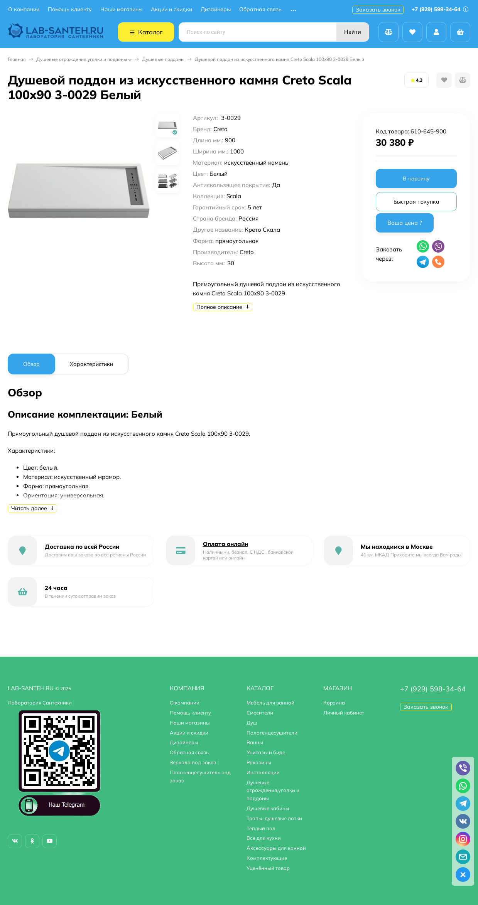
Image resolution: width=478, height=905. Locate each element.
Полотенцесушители (272, 733)
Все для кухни (264, 838)
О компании (23, 9)
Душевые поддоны (163, 59)
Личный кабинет (343, 713)
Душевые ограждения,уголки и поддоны (81, 59)
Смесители (260, 713)
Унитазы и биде (266, 752)
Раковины (259, 762)
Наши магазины (121, 9)
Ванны (255, 742)
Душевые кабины (268, 808)
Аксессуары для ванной (276, 848)
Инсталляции (263, 772)
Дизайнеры (216, 9)
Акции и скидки (171, 9)
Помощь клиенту (70, 9)
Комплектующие (267, 858)
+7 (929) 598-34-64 (440, 9)
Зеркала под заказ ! (194, 762)
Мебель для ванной (270, 702)
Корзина (334, 702)
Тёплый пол (261, 828)
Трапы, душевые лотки (274, 818)
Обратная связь (260, 9)
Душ (252, 723)
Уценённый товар (268, 868)
